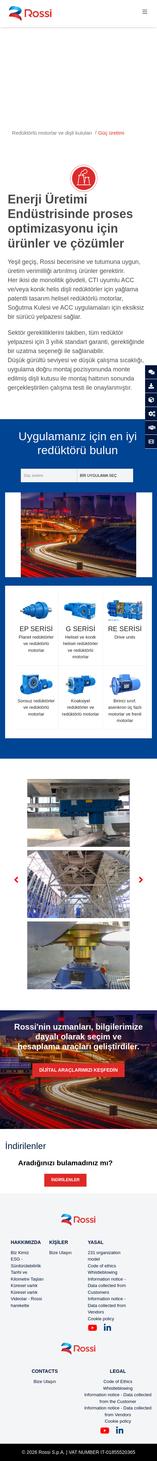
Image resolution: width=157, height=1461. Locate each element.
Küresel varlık (24, 1285)
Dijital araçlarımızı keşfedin (78, 1070)
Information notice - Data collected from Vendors (107, 1305)
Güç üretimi (111, 133)
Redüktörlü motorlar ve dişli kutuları (52, 133)
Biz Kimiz (20, 1252)
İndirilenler (65, 1179)
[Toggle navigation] (145, 13)
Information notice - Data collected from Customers (107, 1286)
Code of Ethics (118, 1381)
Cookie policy (101, 1318)
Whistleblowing (102, 1272)
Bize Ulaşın (60, 1252)
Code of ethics (102, 1265)
